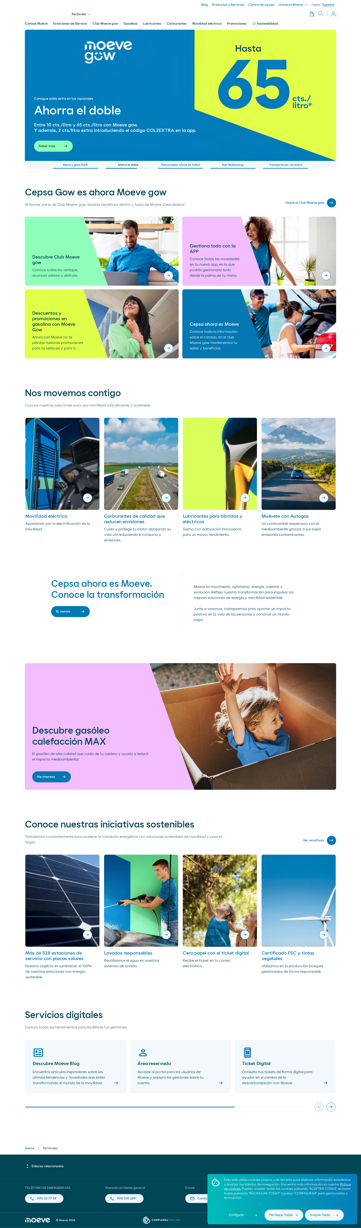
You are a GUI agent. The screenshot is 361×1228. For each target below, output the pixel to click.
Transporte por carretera (285, 166)
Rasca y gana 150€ (75, 166)
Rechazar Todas (281, 1215)
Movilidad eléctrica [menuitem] (206, 23)
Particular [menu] (81, 14)
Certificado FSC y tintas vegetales (288, 956)
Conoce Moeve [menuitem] (36, 23)
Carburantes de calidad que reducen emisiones (134, 519)
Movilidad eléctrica (46, 516)
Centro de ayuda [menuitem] (261, 4)
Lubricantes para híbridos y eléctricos (212, 519)
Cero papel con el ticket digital (216, 953)
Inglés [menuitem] (316, 4)
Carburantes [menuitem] (177, 23)
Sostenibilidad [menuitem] (265, 24)
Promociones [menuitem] (237, 23)
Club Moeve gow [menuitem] (105, 23)
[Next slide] (331, 1107)
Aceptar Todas (320, 1215)
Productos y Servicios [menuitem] (228, 4)
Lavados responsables (128, 953)
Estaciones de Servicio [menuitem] (70, 23)
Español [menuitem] (328, 4)
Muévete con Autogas (285, 516)
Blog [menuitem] (204, 4)
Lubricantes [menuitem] (152, 23)
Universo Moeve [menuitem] (293, 4)
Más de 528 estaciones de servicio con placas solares (54, 956)
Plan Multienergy (233, 166)
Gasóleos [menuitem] (130, 23)
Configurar (236, 1215)
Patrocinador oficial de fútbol (180, 166)
